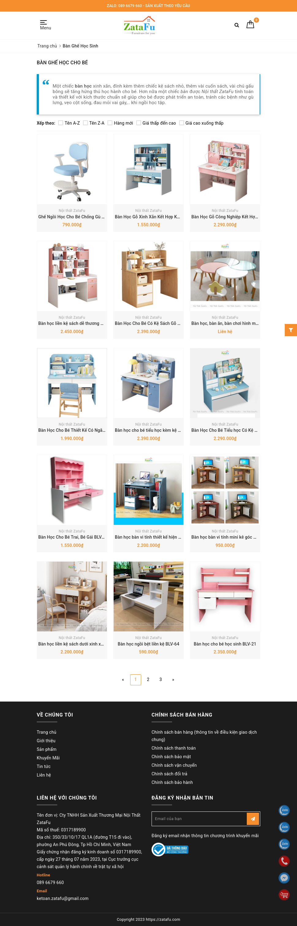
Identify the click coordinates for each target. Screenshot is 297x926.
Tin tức (44, 766)
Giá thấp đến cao (156, 123)
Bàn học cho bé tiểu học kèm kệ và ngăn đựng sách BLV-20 (172, 430)
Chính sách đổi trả (169, 773)
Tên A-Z (69, 123)
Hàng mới (120, 123)
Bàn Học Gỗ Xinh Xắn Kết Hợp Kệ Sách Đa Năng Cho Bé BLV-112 (177, 216)
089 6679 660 (50, 882)
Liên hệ (44, 775)
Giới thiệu (46, 740)
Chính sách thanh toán (174, 748)
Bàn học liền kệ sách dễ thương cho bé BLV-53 (83, 323)
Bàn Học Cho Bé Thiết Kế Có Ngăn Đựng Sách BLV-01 (90, 430)
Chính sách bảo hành (172, 782)
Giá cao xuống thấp (201, 123)
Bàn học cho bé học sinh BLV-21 (225, 644)
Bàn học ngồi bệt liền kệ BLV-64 (148, 644)
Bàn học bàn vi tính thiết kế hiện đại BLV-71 (157, 537)
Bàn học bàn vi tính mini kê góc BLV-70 (229, 537)
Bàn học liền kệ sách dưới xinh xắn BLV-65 (79, 644)
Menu (45, 25)
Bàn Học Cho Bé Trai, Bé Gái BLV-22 (73, 537)
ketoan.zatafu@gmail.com (62, 898)
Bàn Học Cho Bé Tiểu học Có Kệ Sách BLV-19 (235, 430)
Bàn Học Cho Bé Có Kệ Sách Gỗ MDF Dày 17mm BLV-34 (169, 323)
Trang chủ (46, 732)
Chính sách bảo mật (171, 756)
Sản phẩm (47, 749)
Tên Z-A (93, 123)
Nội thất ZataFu (72, 211)
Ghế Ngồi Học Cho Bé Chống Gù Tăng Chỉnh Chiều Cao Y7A (96, 216)
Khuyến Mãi (48, 757)
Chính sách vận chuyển (174, 765)
